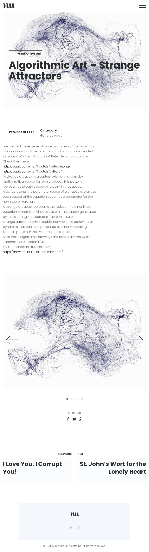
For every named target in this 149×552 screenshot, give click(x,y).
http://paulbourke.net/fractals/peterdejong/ (36, 166)
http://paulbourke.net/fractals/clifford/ (32, 171)
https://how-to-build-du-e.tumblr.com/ (33, 252)
